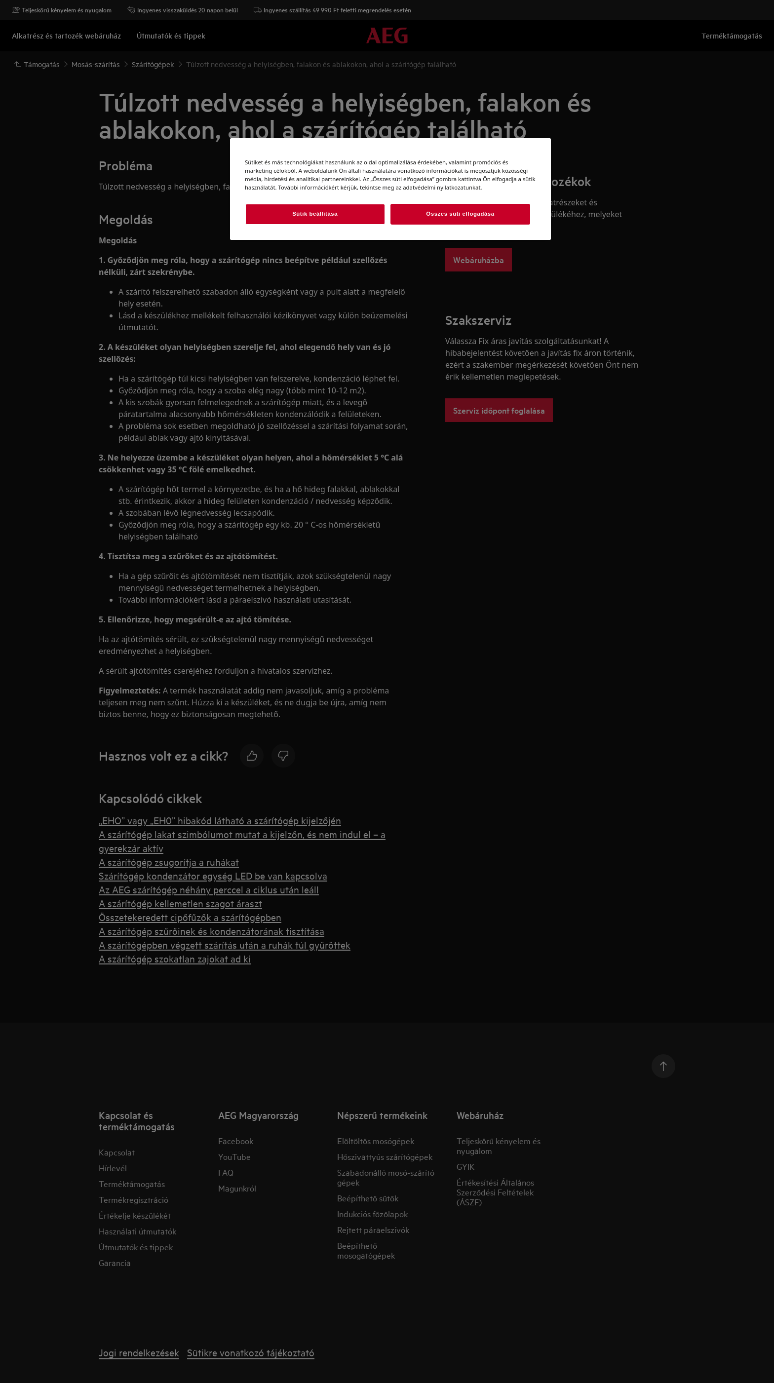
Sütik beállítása (315, 214)
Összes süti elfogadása (460, 214)
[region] (390, 189)
